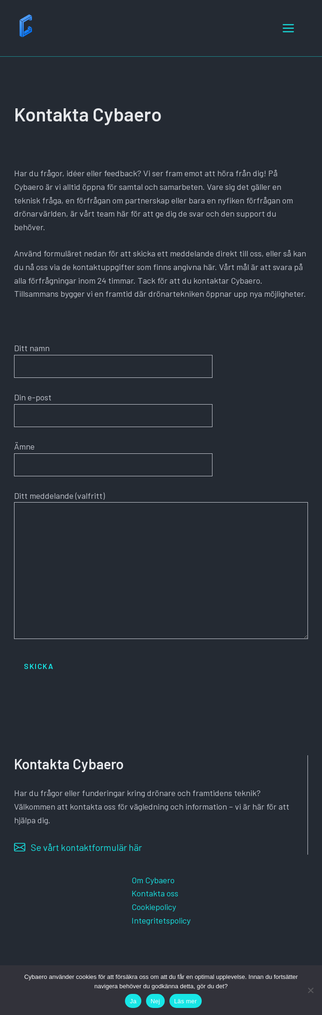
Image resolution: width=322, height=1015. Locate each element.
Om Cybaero (153, 880)
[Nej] (310, 990)
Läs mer (185, 1001)
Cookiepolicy (154, 907)
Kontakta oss (155, 893)
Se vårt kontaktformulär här (86, 847)
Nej (155, 1001)
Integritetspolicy (161, 920)
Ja (133, 1001)
